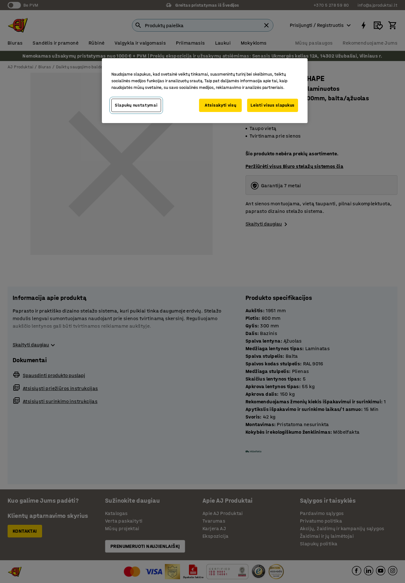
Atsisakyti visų (220, 105)
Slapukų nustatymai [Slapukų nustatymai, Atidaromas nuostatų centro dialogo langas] (136, 105)
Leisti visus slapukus (273, 105)
